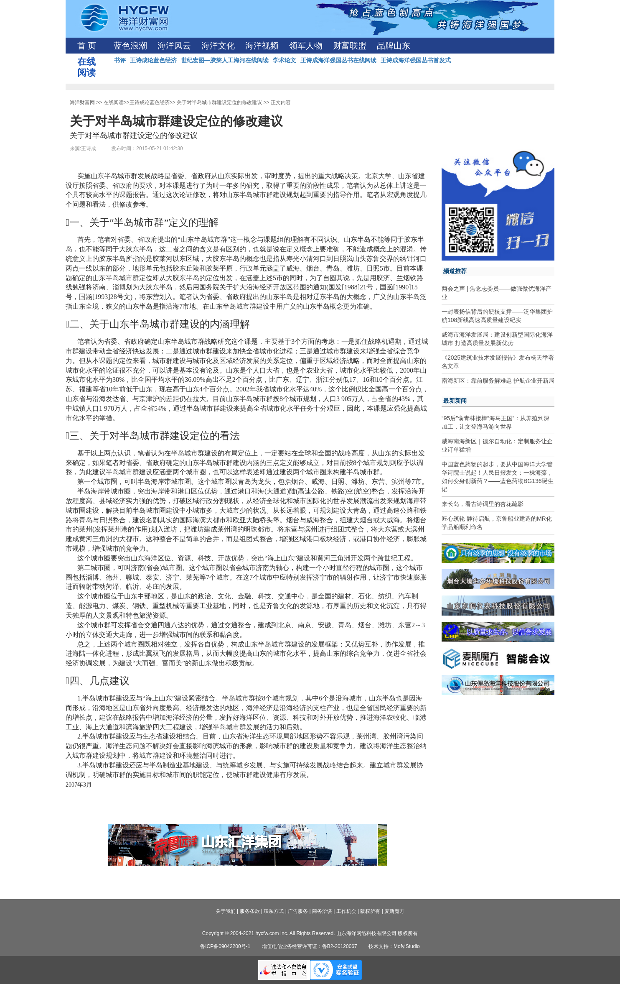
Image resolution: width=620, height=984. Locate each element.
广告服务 (298, 911)
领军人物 (306, 45)
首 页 (86, 45)
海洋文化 (218, 45)
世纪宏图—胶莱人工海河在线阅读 (225, 60)
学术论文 (284, 60)
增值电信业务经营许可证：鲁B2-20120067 (309, 946)
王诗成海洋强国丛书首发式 (416, 60)
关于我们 (226, 911)
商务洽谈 (322, 911)
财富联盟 (349, 45)
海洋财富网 (82, 102)
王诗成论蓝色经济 (153, 60)
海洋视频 (262, 45)
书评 (120, 60)
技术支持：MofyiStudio (394, 946)
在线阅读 (114, 102)
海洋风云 (174, 45)
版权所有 (370, 911)
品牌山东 (393, 45)
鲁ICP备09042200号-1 (225, 946)
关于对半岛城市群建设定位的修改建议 (219, 102)
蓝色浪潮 (130, 45)
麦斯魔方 (394, 911)
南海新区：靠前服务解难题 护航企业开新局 (498, 380)
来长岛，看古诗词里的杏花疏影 (482, 504)
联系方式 (274, 911)
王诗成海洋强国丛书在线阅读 (338, 60)
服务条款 (250, 911)
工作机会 (346, 911)
